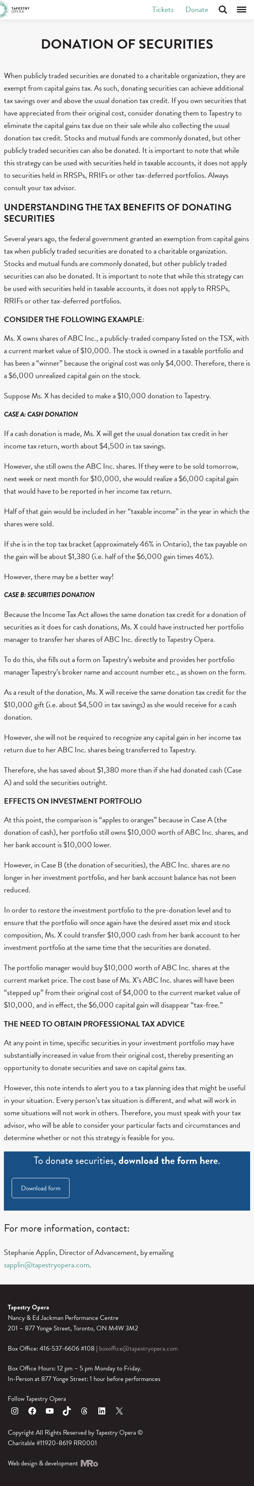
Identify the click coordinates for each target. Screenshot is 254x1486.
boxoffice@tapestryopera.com (138, 1348)
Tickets (163, 9)
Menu (241, 10)
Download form (41, 1188)
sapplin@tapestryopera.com (46, 1264)
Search (222, 9)
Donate (196, 9)
